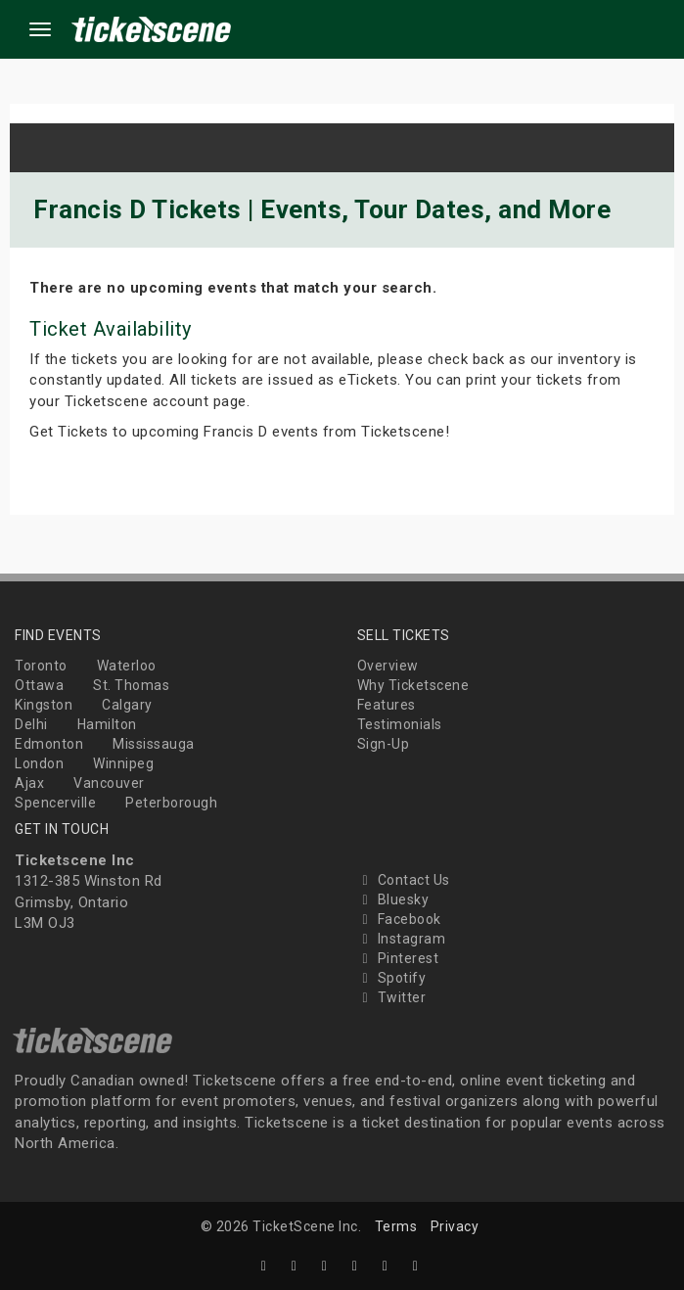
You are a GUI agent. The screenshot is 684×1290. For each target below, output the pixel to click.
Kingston (43, 705)
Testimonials (399, 724)
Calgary (127, 705)
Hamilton (107, 724)
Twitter (392, 997)
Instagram (401, 938)
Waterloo (127, 665)
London (39, 763)
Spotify (392, 978)
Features (386, 705)
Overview (388, 665)
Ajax (29, 783)
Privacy (455, 1226)
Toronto (41, 665)
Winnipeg (123, 763)
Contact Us (403, 880)
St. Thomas (131, 685)
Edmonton (49, 744)
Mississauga (154, 744)
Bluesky (393, 899)
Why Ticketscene (413, 685)
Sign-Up (383, 744)
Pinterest (398, 958)
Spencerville (55, 802)
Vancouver (109, 783)
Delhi (31, 724)
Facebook (399, 919)
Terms (396, 1226)
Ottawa (39, 685)
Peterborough (171, 802)
